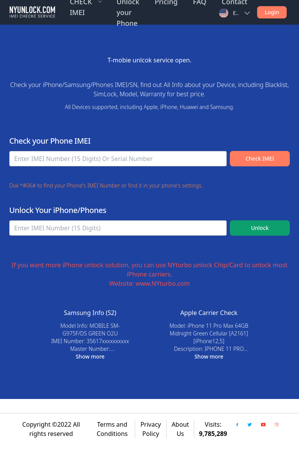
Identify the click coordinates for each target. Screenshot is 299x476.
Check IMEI (260, 158)
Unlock (260, 227)
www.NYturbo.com (163, 283)
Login (272, 12)
